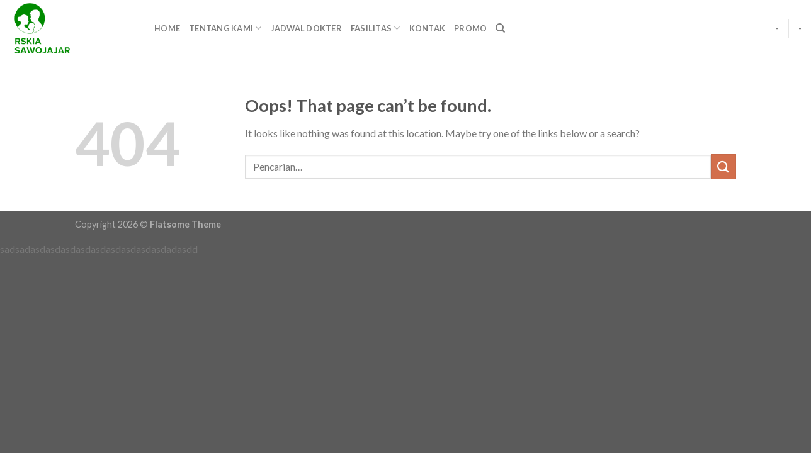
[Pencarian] (500, 28)
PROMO (470, 28)
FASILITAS (375, 28)
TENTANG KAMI (225, 28)
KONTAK (427, 28)
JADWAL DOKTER (306, 28)
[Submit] (723, 166)
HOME (167, 28)
